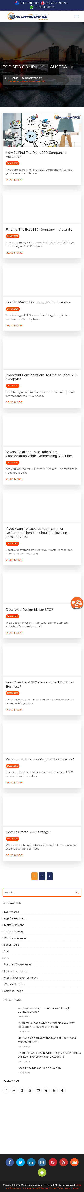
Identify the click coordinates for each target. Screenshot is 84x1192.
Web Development (15, 938)
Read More (14, 180)
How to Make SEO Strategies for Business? (39, 302)
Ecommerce (11, 911)
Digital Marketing (13, 925)
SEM (6, 957)
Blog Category (32, 78)
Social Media (11, 944)
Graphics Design (13, 990)
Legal (67, 1188)
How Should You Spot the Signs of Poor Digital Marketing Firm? (47, 1039)
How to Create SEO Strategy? (28, 832)
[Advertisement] (43, 1126)
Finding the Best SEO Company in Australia (39, 229)
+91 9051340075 (44, 7)
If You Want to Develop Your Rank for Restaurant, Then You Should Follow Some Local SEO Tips (38, 533)
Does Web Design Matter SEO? (29, 610)
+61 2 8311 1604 (29, 3)
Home (14, 78)
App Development (14, 918)
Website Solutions (14, 984)
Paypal (75, 1188)
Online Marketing (13, 931)
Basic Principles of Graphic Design (39, 1067)
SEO (6, 951)
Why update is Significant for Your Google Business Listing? (44, 1009)
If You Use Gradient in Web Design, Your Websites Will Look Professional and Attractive (49, 1054)
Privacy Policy (56, 1188)
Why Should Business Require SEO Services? (40, 759)
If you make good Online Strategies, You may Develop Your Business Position (46, 1024)
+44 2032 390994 (56, 3)
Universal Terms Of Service (35, 1188)
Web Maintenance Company (20, 977)
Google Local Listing (15, 971)
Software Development (17, 964)
